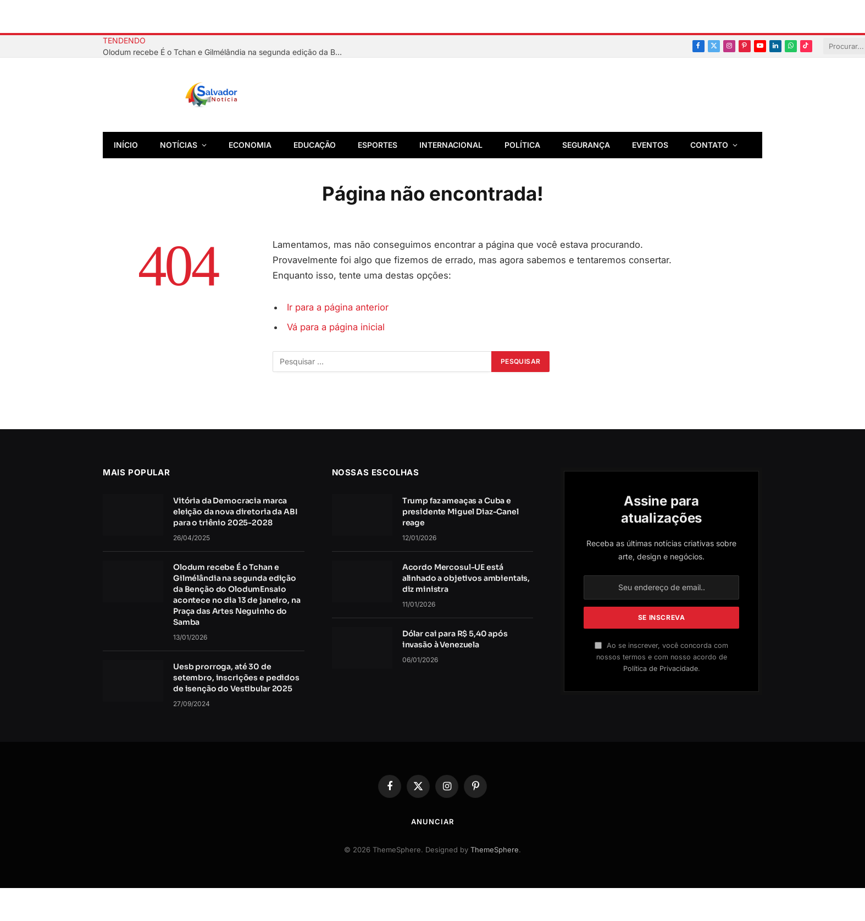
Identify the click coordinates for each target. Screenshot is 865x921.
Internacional (451, 144)
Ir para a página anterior (338, 307)
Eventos (650, 144)
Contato (709, 144)
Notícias (178, 144)
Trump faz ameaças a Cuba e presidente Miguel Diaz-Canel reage (460, 512)
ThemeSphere (494, 849)
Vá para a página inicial (336, 326)
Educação (314, 144)
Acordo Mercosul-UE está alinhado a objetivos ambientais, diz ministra (466, 578)
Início (126, 144)
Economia (250, 144)
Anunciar (432, 821)
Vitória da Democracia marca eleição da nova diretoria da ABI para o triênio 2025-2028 (235, 512)
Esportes (377, 144)
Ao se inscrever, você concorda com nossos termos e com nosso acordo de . (661, 657)
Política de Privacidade (660, 668)
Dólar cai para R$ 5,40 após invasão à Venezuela (455, 639)
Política (522, 144)
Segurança (586, 144)
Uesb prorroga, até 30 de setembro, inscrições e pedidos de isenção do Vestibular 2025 (236, 677)
